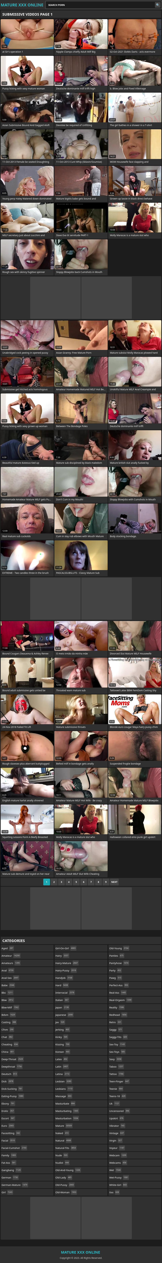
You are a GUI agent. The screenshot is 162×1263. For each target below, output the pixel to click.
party (115, 970)
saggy (116, 1029)
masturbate (65, 1103)
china (8, 1051)
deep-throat (13, 1059)
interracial (65, 992)
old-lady (63, 1177)
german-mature (15, 1184)
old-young (119, 948)
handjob (64, 977)
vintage (117, 1133)
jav (60, 1022)
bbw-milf (10, 1007)
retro (115, 1022)
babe (8, 985)
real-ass (118, 992)
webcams (118, 1162)
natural (63, 1140)
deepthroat (12, 1066)
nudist (62, 1162)
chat (7, 1036)
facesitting (11, 1133)
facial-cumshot (14, 1147)
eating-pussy (13, 1096)
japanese (64, 1014)
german (10, 1177)
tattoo (116, 1073)
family (9, 1155)
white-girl (118, 1184)
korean (62, 1051)
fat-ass (9, 1162)
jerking (62, 1029)
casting (9, 1022)
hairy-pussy (66, 970)
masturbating (67, 1110)
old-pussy (65, 1184)
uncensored (119, 1110)
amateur (11, 955)
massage (63, 1096)
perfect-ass (119, 985)
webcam (118, 1155)
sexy (115, 1059)
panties (116, 955)
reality (117, 1007)
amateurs (11, 963)
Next (114, 882)
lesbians (64, 1088)
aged (8, 948)
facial (9, 1140)
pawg (115, 977)
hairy (62, 955)
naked (62, 1133)
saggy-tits (118, 1036)
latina (62, 1073)
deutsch (10, 1073)
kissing (62, 1044)
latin (62, 1066)
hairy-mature (67, 963)
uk (114, 1103)
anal (8, 970)
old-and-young (68, 1170)
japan (62, 1007)
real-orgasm (120, 1000)
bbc (7, 992)
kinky (61, 1036)
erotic (8, 1110)
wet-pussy (119, 1177)
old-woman (66, 1192)
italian (62, 1000)
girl (7, 1192)
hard (62, 985)
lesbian (63, 1081)
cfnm (8, 1029)
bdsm (9, 1014)
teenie (116, 1088)
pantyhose (119, 963)
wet (115, 1170)
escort (8, 1118)
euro (8, 1125)
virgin (116, 1140)
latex (61, 1059)
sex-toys (117, 1051)
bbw (8, 1000)
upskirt (116, 1118)
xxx (114, 1192)
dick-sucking (12, 1088)
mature (64, 1125)
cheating (10, 1044)
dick (8, 1081)
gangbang (11, 1170)
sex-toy (117, 1044)
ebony (8, 1103)
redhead (118, 1014)
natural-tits (66, 1147)
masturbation (67, 1118)
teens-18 (117, 1096)
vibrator (117, 1125)
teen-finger (119, 1081)
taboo (116, 1066)
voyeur (117, 1147)
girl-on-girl (65, 948)
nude (61, 1155)
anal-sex (10, 977)
